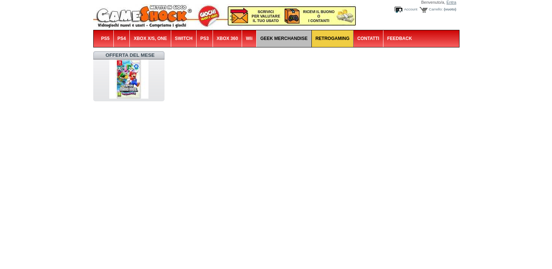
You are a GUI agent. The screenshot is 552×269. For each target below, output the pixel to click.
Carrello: (436, 9)
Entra (451, 2)
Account (410, 9)
